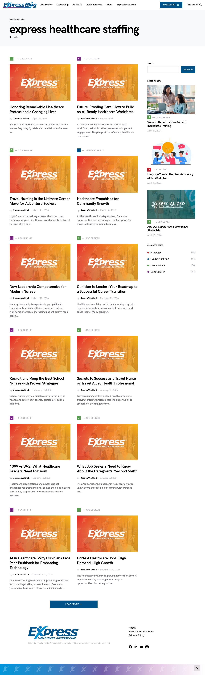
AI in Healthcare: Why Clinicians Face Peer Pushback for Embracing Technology (40, 563)
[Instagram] (147, 646)
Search (150, 58)
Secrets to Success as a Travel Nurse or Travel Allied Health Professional (106, 381)
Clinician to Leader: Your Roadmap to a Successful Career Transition (107, 289)
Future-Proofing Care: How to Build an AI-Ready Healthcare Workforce (105, 109)
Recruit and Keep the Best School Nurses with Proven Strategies (37, 381)
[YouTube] (141, 646)
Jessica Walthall (21, 118)
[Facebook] (130, 646)
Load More (72, 604)
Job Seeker (156, 260)
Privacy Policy (136, 635)
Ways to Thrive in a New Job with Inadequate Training (167, 119)
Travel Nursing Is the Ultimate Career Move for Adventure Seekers (40, 201)
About (132, 627)
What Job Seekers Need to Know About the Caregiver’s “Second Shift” (107, 469)
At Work (154, 248)
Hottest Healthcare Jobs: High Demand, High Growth (101, 560)
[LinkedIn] (136, 646)
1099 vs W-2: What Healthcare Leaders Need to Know (35, 469)
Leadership (156, 267)
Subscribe (171, 4)
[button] (197, 668)
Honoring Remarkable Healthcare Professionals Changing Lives (37, 109)
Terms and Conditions (141, 631)
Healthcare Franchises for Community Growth (98, 201)
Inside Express (158, 254)
